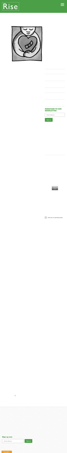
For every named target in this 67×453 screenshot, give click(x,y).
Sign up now (7, 437)
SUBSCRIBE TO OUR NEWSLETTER (53, 110)
